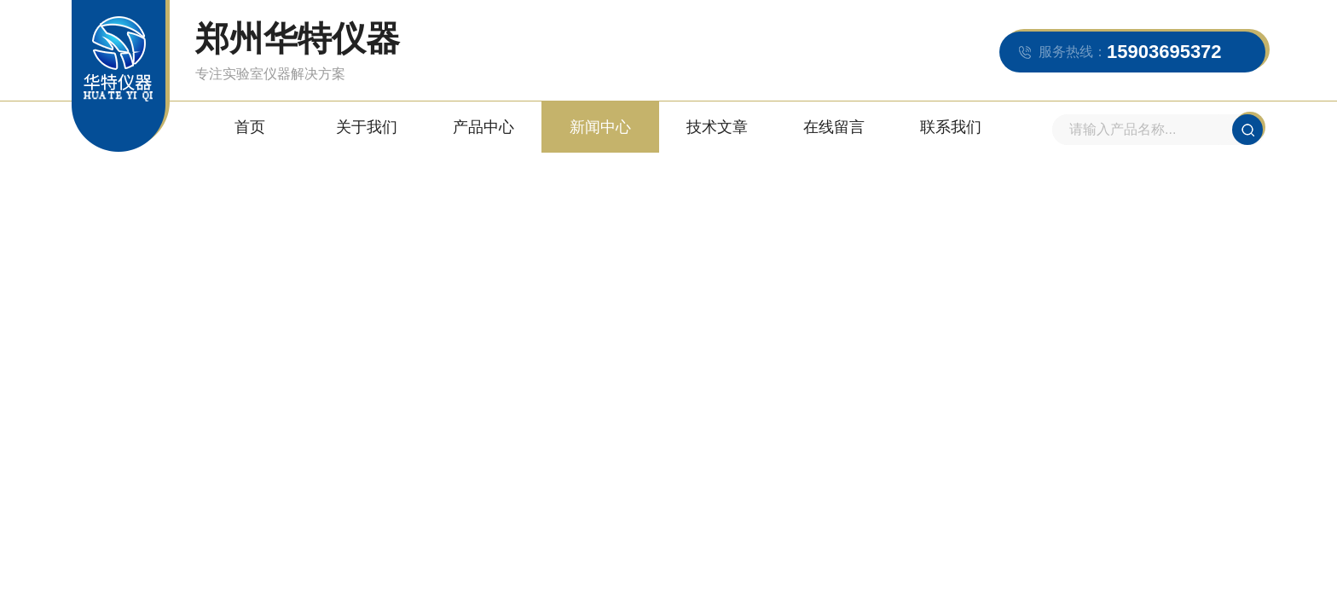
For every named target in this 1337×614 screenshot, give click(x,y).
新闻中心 (600, 127)
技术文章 (717, 127)
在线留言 (834, 127)
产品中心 (483, 127)
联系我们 (950, 127)
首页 (249, 127)
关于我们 (366, 127)
